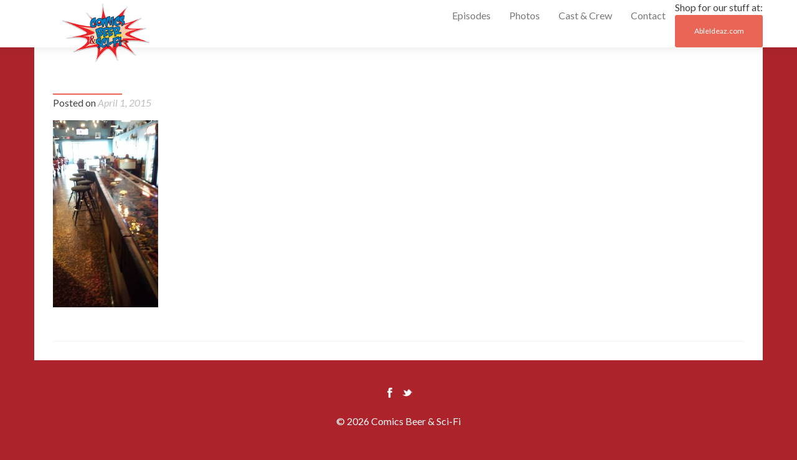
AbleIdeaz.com (719, 31)
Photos (524, 15)
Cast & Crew (585, 15)
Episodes (471, 15)
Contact (648, 15)
